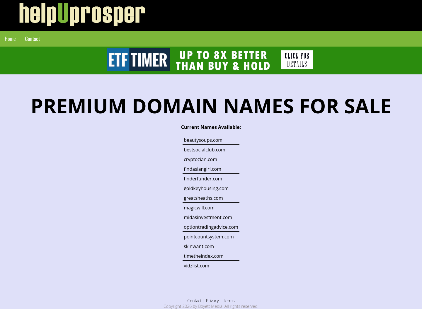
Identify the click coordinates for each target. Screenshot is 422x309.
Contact (32, 38)
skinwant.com (199, 246)
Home (10, 38)
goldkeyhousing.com (206, 188)
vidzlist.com (196, 265)
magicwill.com (199, 207)
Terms (228, 300)
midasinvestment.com (208, 217)
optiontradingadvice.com (211, 227)
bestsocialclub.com (204, 149)
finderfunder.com (203, 178)
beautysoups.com (203, 140)
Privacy (212, 300)
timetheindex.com (203, 256)
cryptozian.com (200, 159)
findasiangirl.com (202, 169)
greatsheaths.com (203, 198)
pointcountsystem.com (209, 236)
